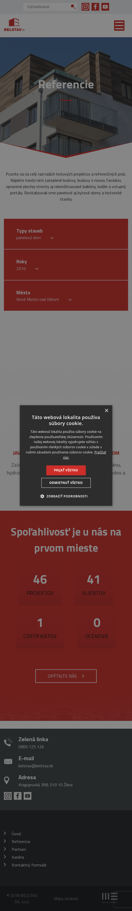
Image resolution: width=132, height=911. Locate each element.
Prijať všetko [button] (66, 470)
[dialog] (66, 455)
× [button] (106, 411)
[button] (66, 496)
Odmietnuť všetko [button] (66, 483)
